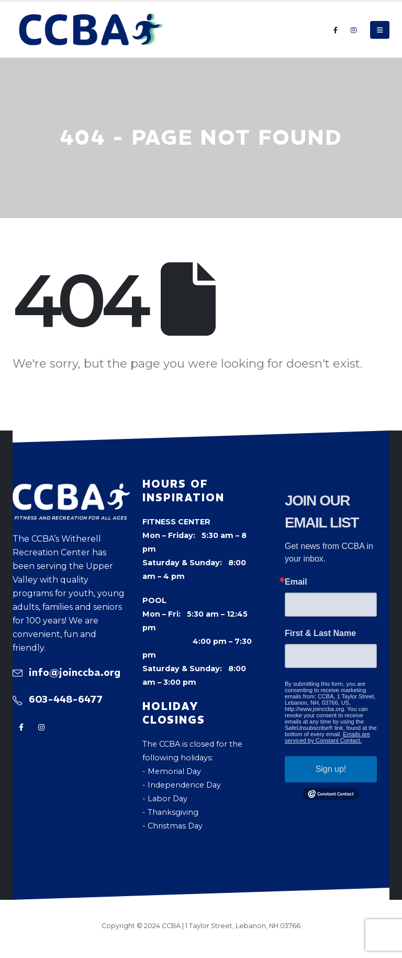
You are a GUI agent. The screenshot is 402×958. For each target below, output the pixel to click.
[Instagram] (353, 30)
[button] (379, 30)
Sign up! (331, 769)
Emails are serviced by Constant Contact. (327, 737)
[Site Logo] (91, 29)
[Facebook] (335, 30)
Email (296, 582)
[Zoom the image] (71, 490)
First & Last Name (320, 633)
